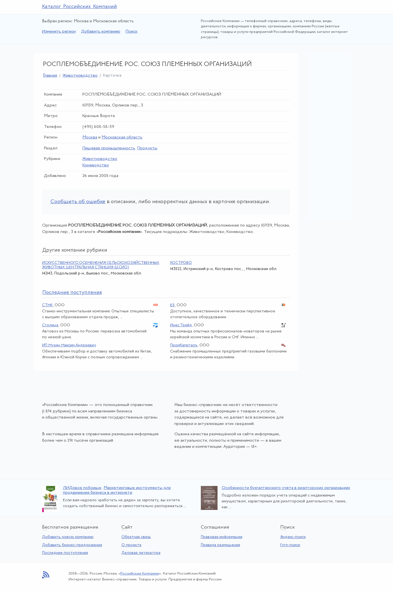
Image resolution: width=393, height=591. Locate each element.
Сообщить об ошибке (77, 202)
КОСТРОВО (181, 263)
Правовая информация (221, 537)
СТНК (47, 305)
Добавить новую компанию (68, 537)
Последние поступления (65, 553)
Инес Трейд (181, 325)
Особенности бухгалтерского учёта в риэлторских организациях (286, 488)
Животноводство (80, 76)
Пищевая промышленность (108, 148)
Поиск (132, 32)
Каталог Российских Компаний (79, 6)
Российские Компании (139, 573)
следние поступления (72, 292)
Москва (89, 137)
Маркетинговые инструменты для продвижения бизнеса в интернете (117, 490)
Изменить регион (59, 32)
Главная (50, 76)
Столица (50, 325)
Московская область (122, 137)
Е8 (172, 305)
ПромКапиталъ (183, 345)
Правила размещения (220, 545)
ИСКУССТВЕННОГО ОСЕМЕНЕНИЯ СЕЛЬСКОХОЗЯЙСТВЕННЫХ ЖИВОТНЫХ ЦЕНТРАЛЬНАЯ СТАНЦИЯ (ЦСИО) (100, 265)
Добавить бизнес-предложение (72, 545)
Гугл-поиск (290, 545)
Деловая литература (140, 553)
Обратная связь (136, 537)
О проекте (131, 545)
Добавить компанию (100, 32)
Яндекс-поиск (293, 537)
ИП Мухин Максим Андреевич (69, 345)
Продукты (147, 148)
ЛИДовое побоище (82, 488)
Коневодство (95, 165)
